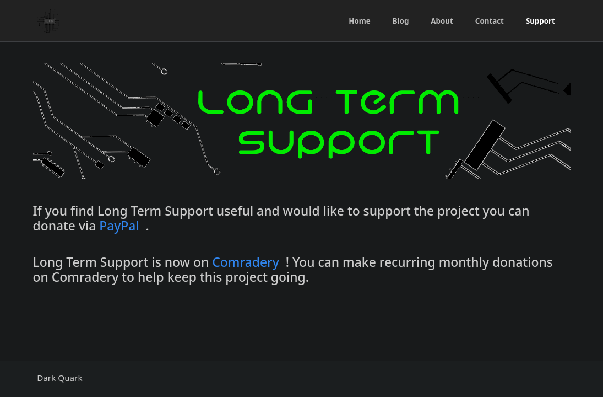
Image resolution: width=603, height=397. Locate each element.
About (442, 21)
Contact (489, 21)
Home (360, 21)
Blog (401, 21)
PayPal (119, 225)
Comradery (245, 262)
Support (540, 21)
